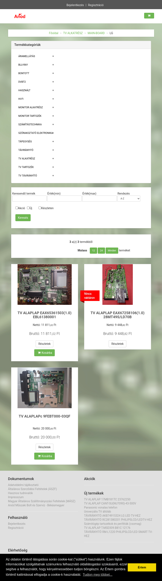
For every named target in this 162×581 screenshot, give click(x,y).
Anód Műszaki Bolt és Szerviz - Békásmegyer (36, 505)
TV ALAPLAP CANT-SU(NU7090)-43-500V (110, 503)
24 (101, 250)
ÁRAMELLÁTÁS (26, 56)
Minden (112, 250)
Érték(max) (89, 193)
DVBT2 (22, 81)
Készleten (46, 208)
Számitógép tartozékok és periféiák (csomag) (112, 523)
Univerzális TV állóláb (97, 511)
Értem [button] (142, 567)
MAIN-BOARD (96, 33)
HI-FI (21, 98)
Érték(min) (53, 193)
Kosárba (45, 352)
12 (93, 250)
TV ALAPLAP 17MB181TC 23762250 (107, 499)
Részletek (44, 343)
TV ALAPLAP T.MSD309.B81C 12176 (107, 527)
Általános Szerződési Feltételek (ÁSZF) (32, 489)
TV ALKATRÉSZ (73, 33)
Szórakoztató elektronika (35, 133)
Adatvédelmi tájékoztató (23, 485)
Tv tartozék (26, 167)
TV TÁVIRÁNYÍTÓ (27, 175)
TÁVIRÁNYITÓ (25, 150)
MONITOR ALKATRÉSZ (30, 107)
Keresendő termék (23, 193)
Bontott (23, 73)
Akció (20, 208)
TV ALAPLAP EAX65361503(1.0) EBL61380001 (44, 315)
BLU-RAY (23, 64)
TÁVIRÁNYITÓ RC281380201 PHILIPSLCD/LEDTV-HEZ (118, 519)
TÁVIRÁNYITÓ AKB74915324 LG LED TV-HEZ (112, 515)
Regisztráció (96, 4)
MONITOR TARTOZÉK (30, 116)
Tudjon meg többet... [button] (97, 574)
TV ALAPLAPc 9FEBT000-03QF (44, 416)
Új (29, 208)
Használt (24, 90)
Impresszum (16, 497)
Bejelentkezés (75, 4)
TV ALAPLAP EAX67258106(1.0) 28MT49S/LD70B (117, 315)
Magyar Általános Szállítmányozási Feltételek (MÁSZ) (41, 501)
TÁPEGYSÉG (25, 141)
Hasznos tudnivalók (20, 493)
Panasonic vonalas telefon (100, 507)
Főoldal (53, 33)
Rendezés (123, 193)
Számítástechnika (30, 124)
